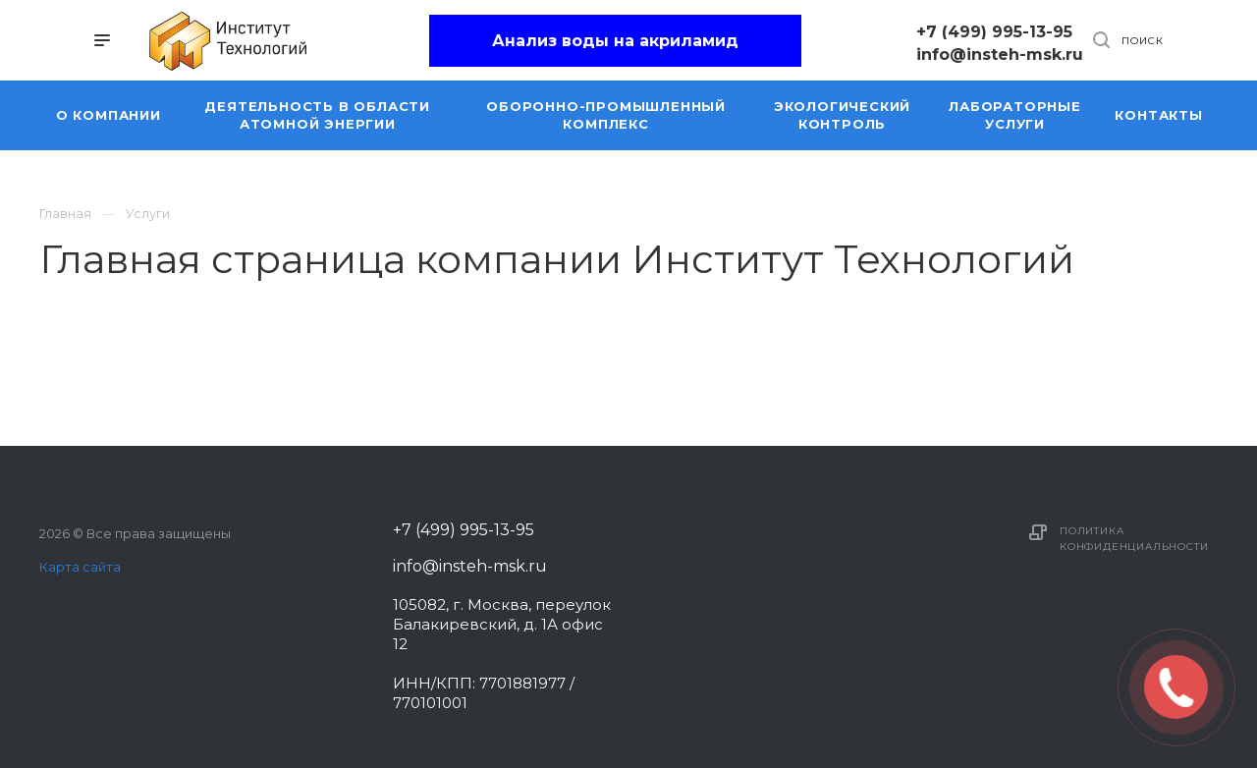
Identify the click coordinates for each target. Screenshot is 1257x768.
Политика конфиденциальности (1134, 538)
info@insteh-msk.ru (999, 54)
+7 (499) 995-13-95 (994, 32)
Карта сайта (80, 567)
